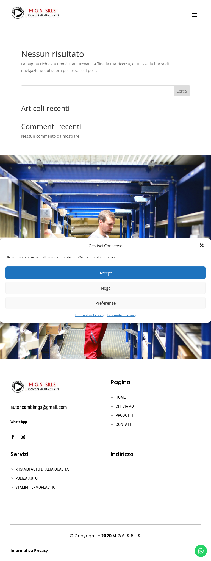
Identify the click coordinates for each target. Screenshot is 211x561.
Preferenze (105, 303)
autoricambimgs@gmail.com (38, 407)
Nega (105, 288)
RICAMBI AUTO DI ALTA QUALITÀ (42, 469)
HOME (121, 397)
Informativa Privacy (89, 315)
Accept (105, 273)
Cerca (181, 91)
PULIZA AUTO (26, 478)
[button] (202, 246)
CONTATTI (124, 424)
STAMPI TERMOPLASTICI (36, 487)
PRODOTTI (124, 415)
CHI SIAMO (125, 406)
